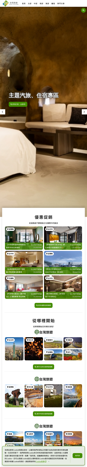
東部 (47, 3)
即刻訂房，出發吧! (18, 104)
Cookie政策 (41, 461)
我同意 (77, 455)
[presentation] (2, 111)
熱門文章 (61, 3)
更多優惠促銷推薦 (43, 305)
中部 (35, 3)
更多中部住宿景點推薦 (43, 414)
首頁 (24, 3)
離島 (53, 3)
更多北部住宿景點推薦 (43, 367)
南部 (41, 3)
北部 (29, 3)
